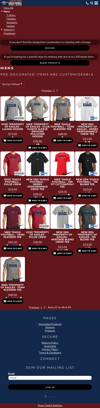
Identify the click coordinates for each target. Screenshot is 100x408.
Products (50, 330)
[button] (91, 3)
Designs (50, 327)
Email (11, 373)
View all (8, 8)
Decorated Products (50, 324)
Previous (40, 90)
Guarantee (50, 346)
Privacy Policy (50, 349)
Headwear (9, 33)
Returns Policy (50, 343)
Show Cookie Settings (50, 405)
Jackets (10, 26)
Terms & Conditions (50, 352)
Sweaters (11, 22)
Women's (9, 30)
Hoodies (11, 19)
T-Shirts (11, 15)
